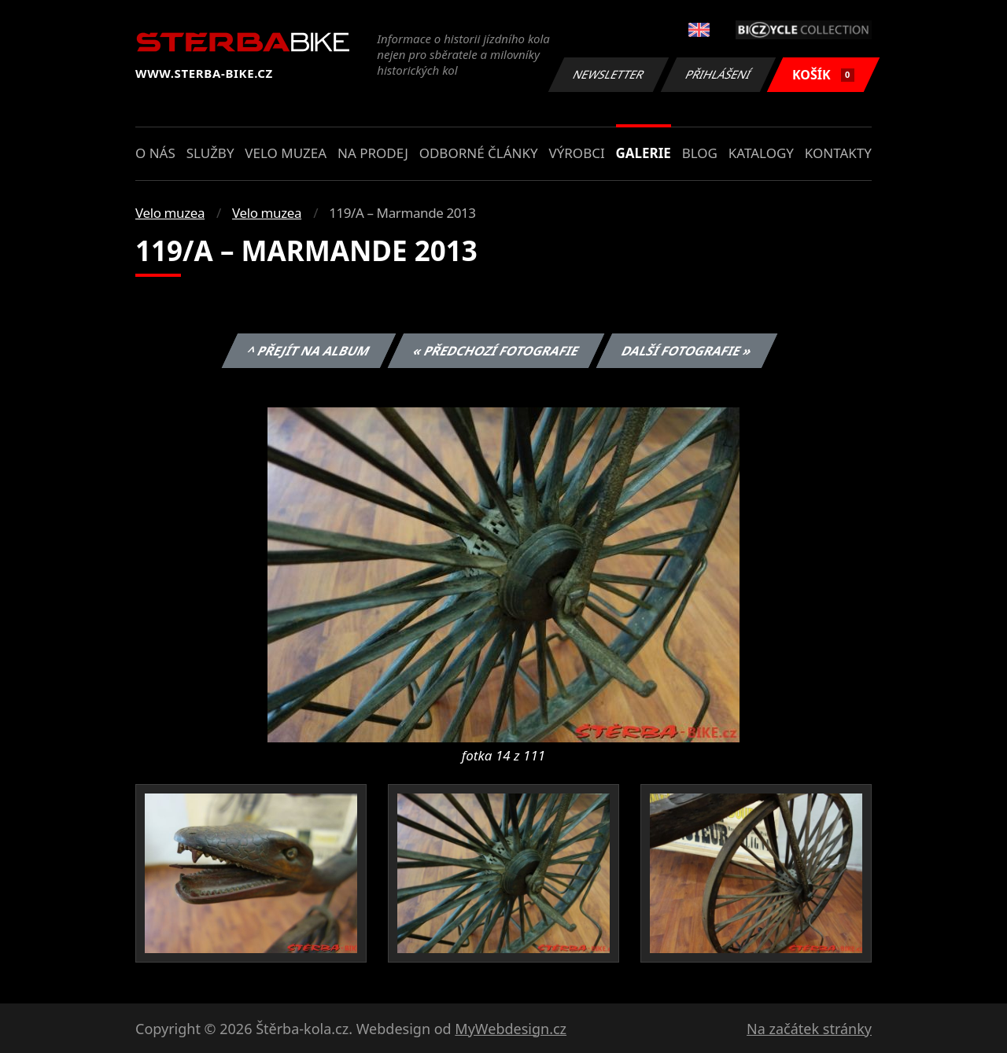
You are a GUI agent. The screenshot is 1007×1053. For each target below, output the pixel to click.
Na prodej (373, 153)
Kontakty (838, 153)
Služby (210, 153)
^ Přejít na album (309, 350)
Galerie (643, 153)
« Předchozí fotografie (495, 350)
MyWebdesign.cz (510, 1028)
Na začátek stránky (809, 1028)
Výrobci (576, 153)
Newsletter (608, 74)
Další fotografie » (687, 350)
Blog (699, 153)
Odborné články (478, 153)
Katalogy (761, 153)
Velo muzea (285, 153)
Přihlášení (718, 74)
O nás (155, 153)
